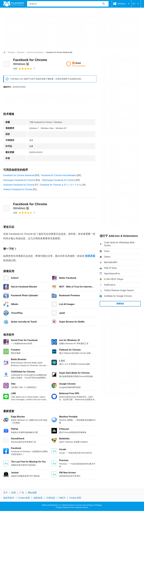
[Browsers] (20, 52)
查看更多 (120, 303)
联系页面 (90, 256)
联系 (13, 492)
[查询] (68, 4)
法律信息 (50, 498)
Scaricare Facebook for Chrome (18, 185)
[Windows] (11, 52)
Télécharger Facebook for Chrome (58, 180)
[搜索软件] (103, 4)
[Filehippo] (13, 4)
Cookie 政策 (24, 498)
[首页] (4, 52)
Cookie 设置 (75, 498)
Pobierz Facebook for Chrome (17, 189)
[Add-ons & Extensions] (35, 52)
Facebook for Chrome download (18, 175)
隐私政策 (38, 498)
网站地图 (32, 492)
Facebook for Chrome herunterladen (58, 175)
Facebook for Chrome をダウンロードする (60, 185)
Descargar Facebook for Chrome (19, 180)
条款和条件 (8, 498)
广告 (22, 492)
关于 (5, 492)
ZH (136, 3)
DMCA (62, 498)
